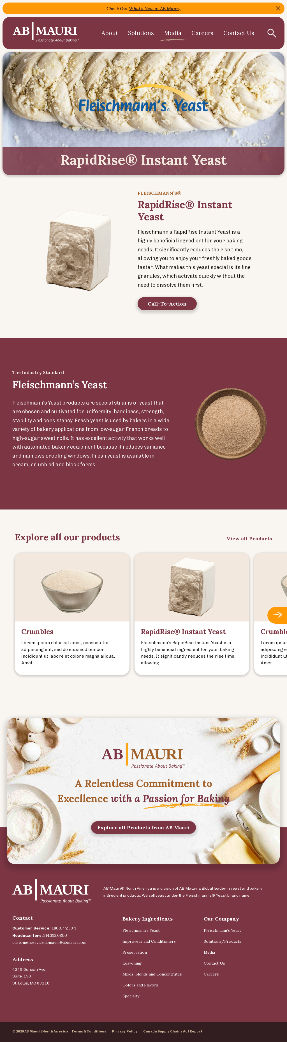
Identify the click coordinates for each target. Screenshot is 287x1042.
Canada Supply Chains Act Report (172, 1031)
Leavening (132, 963)
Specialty (130, 996)
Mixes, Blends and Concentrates (152, 974)
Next (277, 619)
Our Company (221, 918)
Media (172, 33)
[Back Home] (46, 33)
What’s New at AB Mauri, (155, 8)
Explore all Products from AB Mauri (144, 831)
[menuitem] (109, 33)
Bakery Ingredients (147, 918)
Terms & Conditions (88, 1031)
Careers (202, 33)
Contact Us (214, 963)
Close (278, 8)
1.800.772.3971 (64, 928)
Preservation (134, 952)
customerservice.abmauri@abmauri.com (49, 942)
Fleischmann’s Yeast (141, 930)
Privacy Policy (125, 1031)
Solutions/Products (222, 941)
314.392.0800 (55, 935)
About (109, 33)
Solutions (141, 33)
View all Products (249, 543)
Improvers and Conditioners (149, 941)
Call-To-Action (167, 308)
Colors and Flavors (140, 985)
